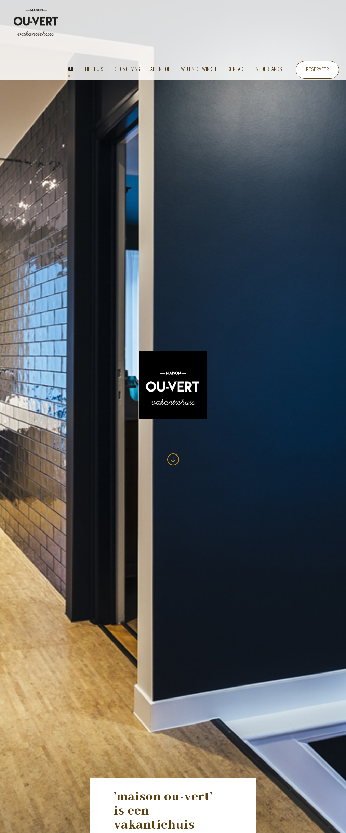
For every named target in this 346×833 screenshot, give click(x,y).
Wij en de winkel (199, 69)
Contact (236, 69)
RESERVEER (317, 69)
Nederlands (269, 69)
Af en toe (160, 69)
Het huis (94, 69)
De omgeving (127, 69)
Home (69, 69)
